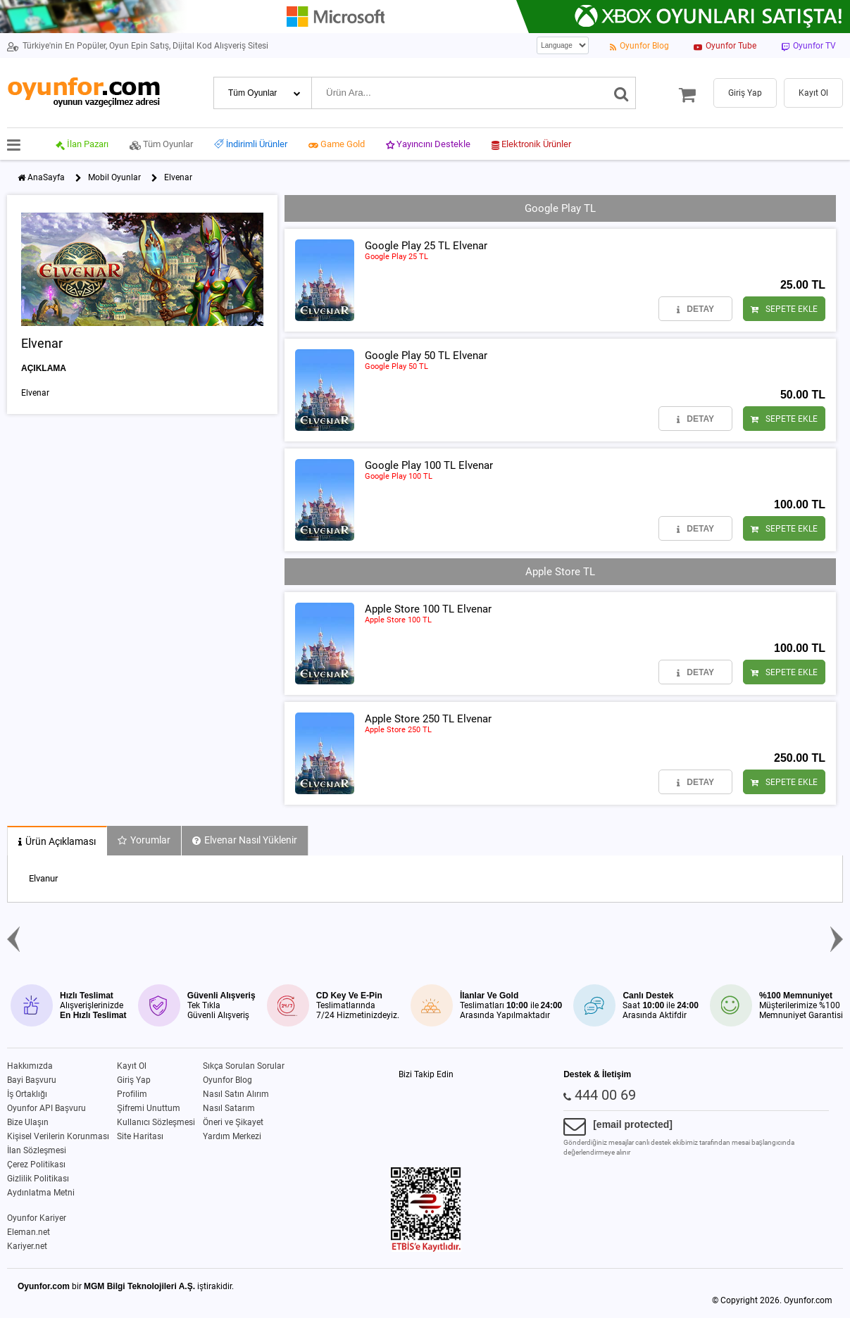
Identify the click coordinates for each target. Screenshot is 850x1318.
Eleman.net (28, 1232)
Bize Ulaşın (28, 1122)
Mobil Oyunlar (114, 177)
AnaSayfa (46, 177)
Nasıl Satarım (229, 1108)
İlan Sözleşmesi (36, 1150)
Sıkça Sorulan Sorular (244, 1066)
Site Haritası (140, 1136)
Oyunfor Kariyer (36, 1218)
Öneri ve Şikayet (233, 1122)
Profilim (132, 1094)
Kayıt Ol (131, 1066)
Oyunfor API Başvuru (46, 1108)
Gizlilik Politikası (38, 1179)
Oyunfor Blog (227, 1080)
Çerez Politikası (36, 1164)
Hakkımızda (30, 1066)
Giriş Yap (134, 1080)
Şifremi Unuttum (148, 1108)
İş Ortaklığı (27, 1094)
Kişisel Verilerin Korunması (58, 1136)
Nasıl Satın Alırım (236, 1094)
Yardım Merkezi (232, 1136)
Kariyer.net (27, 1246)
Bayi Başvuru (31, 1080)
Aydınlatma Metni (41, 1193)
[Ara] (621, 93)
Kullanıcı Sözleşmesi (156, 1122)
